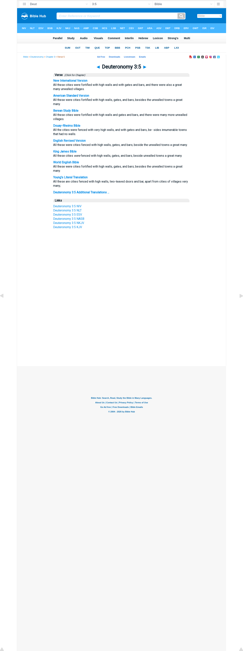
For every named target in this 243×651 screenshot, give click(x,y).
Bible (25, 57)
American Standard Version (71, 95)
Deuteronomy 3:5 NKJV (68, 223)
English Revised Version (69, 140)
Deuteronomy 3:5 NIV (67, 206)
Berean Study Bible (65, 110)
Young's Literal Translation (70, 177)
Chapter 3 (50, 57)
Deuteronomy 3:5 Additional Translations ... (81, 192)
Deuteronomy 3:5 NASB (68, 219)
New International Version (70, 80)
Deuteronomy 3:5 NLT (67, 210)
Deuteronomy (36, 57)
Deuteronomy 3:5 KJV (67, 227)
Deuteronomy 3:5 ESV (67, 214)
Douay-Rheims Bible (66, 125)
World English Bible (66, 162)
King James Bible (65, 151)
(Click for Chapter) (74, 75)
